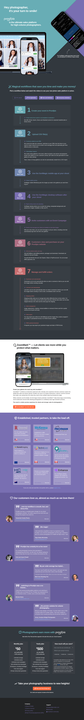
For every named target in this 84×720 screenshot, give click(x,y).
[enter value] (64, 651)
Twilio (58, 664)
